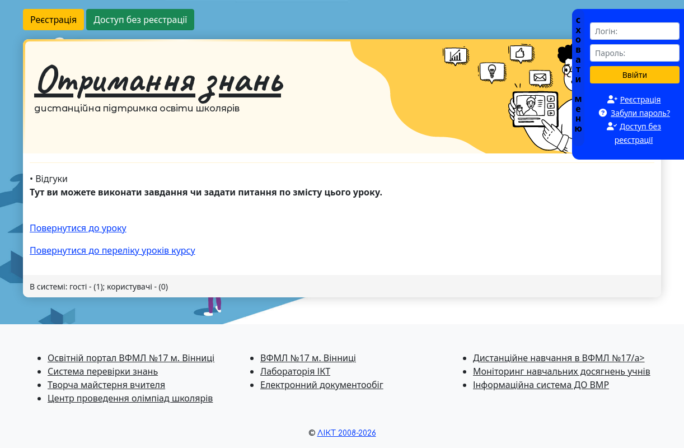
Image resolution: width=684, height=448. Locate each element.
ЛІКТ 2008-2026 (346, 433)
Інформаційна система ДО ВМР (541, 385)
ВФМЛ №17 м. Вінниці (308, 358)
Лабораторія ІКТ (295, 371)
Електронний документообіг (321, 385)
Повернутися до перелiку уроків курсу (112, 250)
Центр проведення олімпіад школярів (130, 398)
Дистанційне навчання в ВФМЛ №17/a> (559, 358)
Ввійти (635, 74)
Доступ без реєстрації (140, 19)
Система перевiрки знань (103, 371)
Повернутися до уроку (78, 228)
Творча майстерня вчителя (106, 385)
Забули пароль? (640, 113)
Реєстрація (53, 19)
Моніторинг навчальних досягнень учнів (561, 371)
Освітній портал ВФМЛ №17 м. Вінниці (131, 358)
